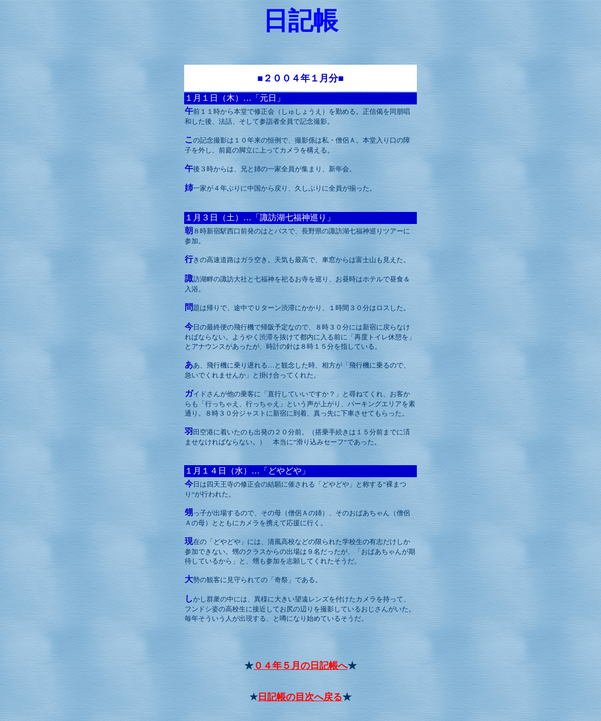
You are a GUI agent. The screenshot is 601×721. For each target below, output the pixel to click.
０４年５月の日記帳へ (300, 665)
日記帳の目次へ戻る (300, 697)
